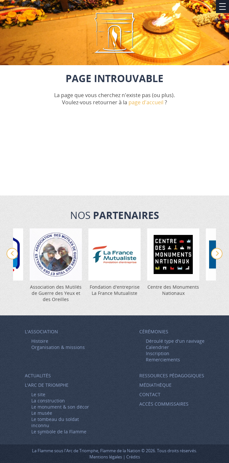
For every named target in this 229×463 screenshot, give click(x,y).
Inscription (157, 353)
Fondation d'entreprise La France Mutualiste (115, 290)
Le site (38, 394)
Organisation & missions (58, 347)
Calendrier (157, 347)
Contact (149, 394)
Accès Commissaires (164, 404)
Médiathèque (155, 385)
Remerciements (163, 359)
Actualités (38, 375)
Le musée (41, 413)
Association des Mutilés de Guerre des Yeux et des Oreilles (56, 293)
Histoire (39, 341)
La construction (48, 401)
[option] (114, 262)
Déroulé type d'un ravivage (175, 341)
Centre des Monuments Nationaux (173, 290)
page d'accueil (146, 102)
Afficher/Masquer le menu (222, 6)
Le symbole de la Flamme (58, 431)
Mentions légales (105, 457)
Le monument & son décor (60, 407)
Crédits (133, 457)
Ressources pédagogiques (171, 375)
